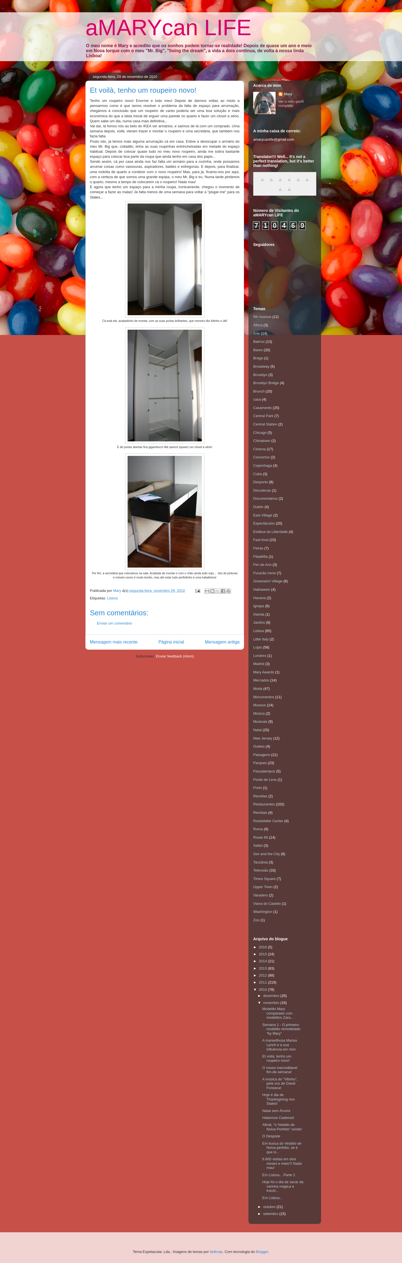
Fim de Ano (262, 565)
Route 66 (260, 837)
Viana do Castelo (267, 903)
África (257, 325)
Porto (257, 788)
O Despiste (271, 1136)
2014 (263, 961)
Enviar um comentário (114, 623)
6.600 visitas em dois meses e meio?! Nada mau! (282, 1163)
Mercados (261, 680)
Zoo (256, 920)
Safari (258, 845)
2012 (263, 975)
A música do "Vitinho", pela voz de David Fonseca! (280, 1083)
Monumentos (263, 697)
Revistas (260, 812)
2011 (263, 982)
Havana (259, 598)
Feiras (258, 548)
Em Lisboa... (272, 1198)
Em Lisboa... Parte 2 (278, 1175)
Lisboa (112, 598)
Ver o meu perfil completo (291, 103)
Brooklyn (260, 375)
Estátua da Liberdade (270, 532)
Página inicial (171, 642)
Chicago (260, 432)
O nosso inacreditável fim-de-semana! (279, 1070)
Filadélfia (260, 556)
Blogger (262, 1252)
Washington (262, 912)
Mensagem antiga (222, 642)
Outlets (259, 746)
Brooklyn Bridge (266, 383)
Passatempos (264, 771)
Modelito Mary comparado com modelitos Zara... (277, 1013)
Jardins (259, 622)
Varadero (260, 895)
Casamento (262, 408)
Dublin (258, 507)
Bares (258, 350)
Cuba (257, 474)
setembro (271, 1214)
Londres (259, 656)
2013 (263, 968)
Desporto (260, 482)
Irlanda (258, 614)
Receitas (260, 796)
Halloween (261, 589)
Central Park (263, 416)
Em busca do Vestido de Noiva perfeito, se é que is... (281, 1147)
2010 (263, 989)
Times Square (264, 879)
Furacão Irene (264, 573)
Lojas (257, 647)
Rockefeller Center (268, 821)
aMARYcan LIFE (168, 27)
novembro (271, 1003)
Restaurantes (264, 804)
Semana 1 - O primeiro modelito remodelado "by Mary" (281, 1029)
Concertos (261, 457)
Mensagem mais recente (114, 642)
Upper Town (262, 887)
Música (259, 713)
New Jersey (262, 738)
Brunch (259, 391)
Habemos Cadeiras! (278, 1118)
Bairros (259, 341)
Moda (257, 688)
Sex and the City (266, 854)
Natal (257, 730)
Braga (258, 358)
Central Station (265, 424)
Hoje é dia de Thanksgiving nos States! (278, 1099)
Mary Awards (263, 672)
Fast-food (261, 540)
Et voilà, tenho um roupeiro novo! (276, 1058)
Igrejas (258, 606)
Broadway (261, 366)
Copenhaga (262, 465)
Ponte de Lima (265, 780)
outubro (270, 1207)
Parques (260, 763)
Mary (288, 94)
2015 (263, 954)
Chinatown (261, 441)
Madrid (258, 664)
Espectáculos (264, 523)
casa (257, 399)
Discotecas (262, 490)
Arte (256, 333)
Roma (258, 829)
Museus (259, 705)
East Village (262, 515)
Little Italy (261, 639)
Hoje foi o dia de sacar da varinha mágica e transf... (282, 1186)
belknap (216, 1252)
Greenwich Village (268, 581)
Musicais (260, 721)
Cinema (259, 449)
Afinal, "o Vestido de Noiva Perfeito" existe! (282, 1127)
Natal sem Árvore (276, 1111)
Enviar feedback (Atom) (175, 656)
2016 (263, 947)
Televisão (260, 870)
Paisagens (261, 755)
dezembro (271, 996)
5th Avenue (262, 317)
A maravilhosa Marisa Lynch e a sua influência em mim (279, 1044)
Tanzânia (260, 862)
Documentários (265, 498)
